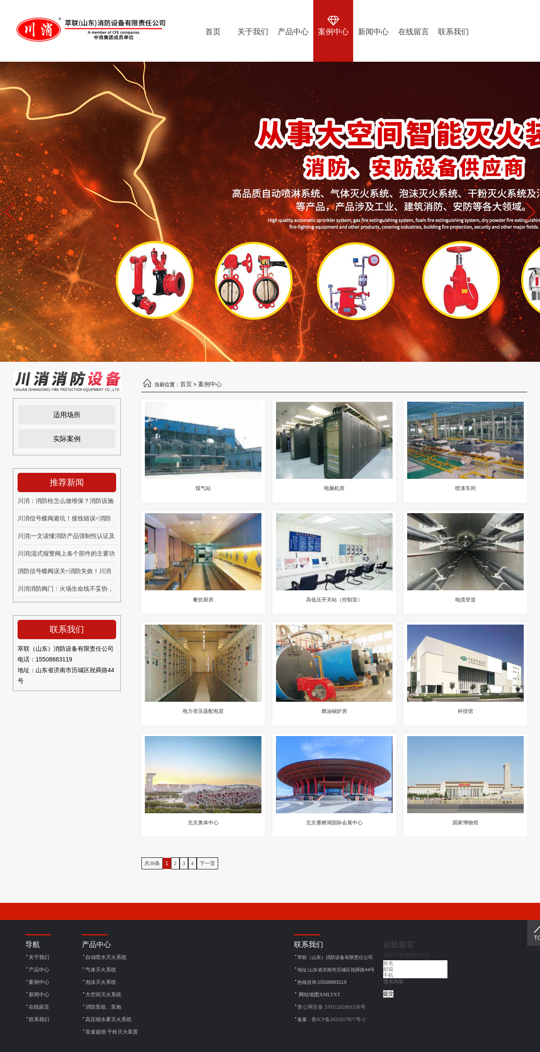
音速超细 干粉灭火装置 (111, 1032)
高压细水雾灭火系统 (108, 1019)
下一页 (207, 863)
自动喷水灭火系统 (105, 957)
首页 (186, 384)
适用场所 (67, 414)
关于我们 (39, 957)
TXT (335, 995)
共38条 (152, 863)
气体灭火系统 (100, 970)
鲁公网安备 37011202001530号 (331, 1007)
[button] (530, 211)
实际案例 (67, 438)
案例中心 (210, 384)
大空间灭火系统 (103, 995)
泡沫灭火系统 (100, 982)
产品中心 (39, 970)
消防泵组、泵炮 (103, 1007)
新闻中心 (39, 995)
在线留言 (39, 1007)
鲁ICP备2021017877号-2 (338, 1019)
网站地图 (309, 995)
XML (324, 995)
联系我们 (39, 1019)
